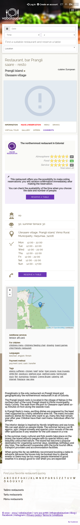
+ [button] (10, 290)
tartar (41, 371)
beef (35, 371)
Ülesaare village (15, 75)
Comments (48, 130)
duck (11, 377)
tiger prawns (50, 371)
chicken (28, 371)
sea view (30, 379)
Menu (47, 125)
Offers (36, 130)
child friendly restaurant (20, 348)
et (61, 4)
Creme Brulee (44, 377)
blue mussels (63, 371)
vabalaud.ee (25, 513)
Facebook (7, 515)
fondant (33, 377)
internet (12, 379)
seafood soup (35, 374)
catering (55, 377)
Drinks (56, 125)
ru (76, 4)
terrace (12, 338)
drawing (50, 345)
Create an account (47, 4)
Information (11, 125)
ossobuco (23, 374)
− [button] (10, 295)
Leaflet (48, 328)
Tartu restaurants (13, 494)
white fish (13, 374)
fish (16, 377)
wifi (61, 377)
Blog (72, 513)
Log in (31, 4)
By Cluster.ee (73, 522)
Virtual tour (12, 130)
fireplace (21, 379)
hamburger (61, 374)
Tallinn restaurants (14, 490)
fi (66, 4)
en (70, 4)
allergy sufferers (16, 371)
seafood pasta (48, 374)
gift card (21, 338)
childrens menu (16, 345)
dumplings (24, 377)
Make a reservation (31, 125)
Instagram (19, 515)
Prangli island (14, 70)
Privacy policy (34, 515)
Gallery (26, 130)
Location (40, 48)
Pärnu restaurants (13, 499)
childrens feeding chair (35, 345)
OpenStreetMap (59, 328)
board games (61, 345)
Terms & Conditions (52, 515)
